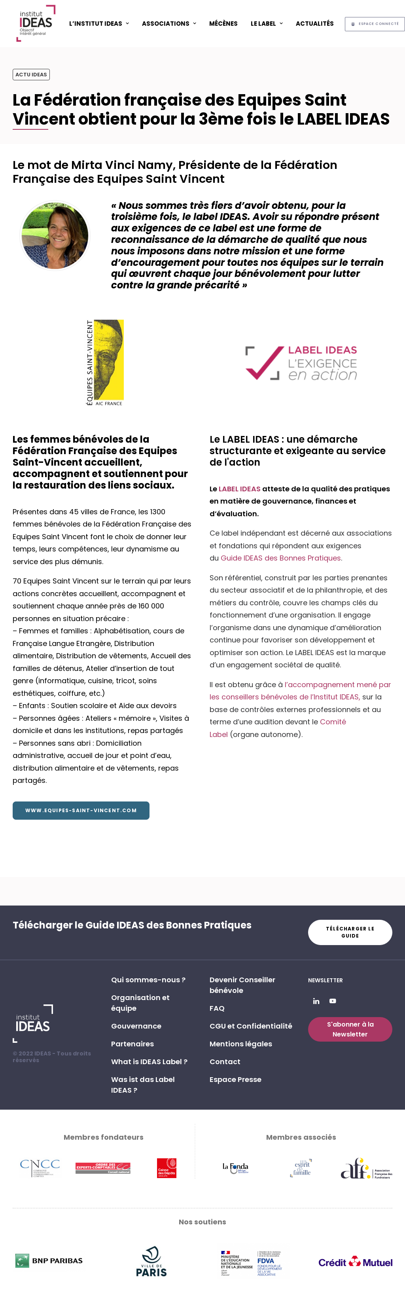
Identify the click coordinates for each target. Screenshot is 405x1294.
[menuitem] (99, 23)
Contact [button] (225, 1062)
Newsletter (325, 980)
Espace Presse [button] (235, 1079)
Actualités (315, 23)
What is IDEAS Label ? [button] (149, 1062)
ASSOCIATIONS (169, 23)
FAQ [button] (217, 1008)
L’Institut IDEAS (99, 23)
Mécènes (223, 23)
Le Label (267, 23)
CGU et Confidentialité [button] (251, 1026)
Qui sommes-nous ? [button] (148, 980)
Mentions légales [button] (241, 1044)
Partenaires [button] (132, 1044)
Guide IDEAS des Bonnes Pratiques (281, 558)
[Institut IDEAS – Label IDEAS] (36, 23)
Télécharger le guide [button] (351, 932)
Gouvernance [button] (136, 1026)
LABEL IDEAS (240, 489)
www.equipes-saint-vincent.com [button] (81, 810)
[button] (316, 1001)
